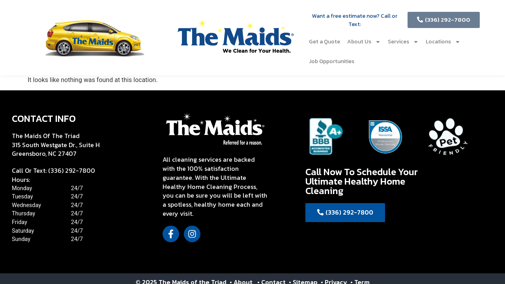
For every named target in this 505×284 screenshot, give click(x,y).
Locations (443, 42)
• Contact (272, 262)
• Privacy (335, 262)
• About (240, 262)
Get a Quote (324, 41)
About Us (364, 42)
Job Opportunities (331, 61)
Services (403, 42)
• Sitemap (304, 262)
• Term (360, 262)
